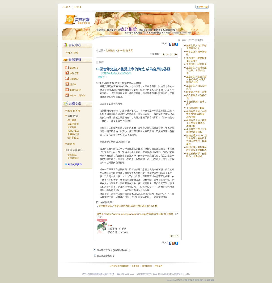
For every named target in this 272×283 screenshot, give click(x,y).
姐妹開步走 (73, 123)
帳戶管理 (73, 52)
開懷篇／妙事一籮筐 (196, 92)
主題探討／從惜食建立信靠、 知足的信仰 (196, 70)
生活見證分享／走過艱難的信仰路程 (196, 130)
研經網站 (72, 79)
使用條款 (135, 266)
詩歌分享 (72, 73)
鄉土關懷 (71, 120)
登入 (68, 7)
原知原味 (71, 127)
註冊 (79, 7)
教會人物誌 (73, 130)
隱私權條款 (147, 266)
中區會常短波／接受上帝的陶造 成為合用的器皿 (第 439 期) (128, 206)
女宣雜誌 (71, 154)
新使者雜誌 (73, 158)
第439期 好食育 (125, 50)
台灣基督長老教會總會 (119, 266)
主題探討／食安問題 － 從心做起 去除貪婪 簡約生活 (196, 79)
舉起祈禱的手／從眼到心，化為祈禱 (196, 155)
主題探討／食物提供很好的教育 (196, 59)
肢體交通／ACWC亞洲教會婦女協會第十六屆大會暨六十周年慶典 (196, 139)
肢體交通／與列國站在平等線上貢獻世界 (196, 148)
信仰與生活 (73, 137)
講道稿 (71, 144)
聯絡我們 (158, 266)
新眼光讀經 (73, 90)
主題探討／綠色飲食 (196, 64)
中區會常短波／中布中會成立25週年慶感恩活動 (196, 114)
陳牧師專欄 (73, 110)
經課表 (70, 84)
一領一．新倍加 (75, 95)
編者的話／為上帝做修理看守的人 (196, 47)
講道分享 (72, 68)
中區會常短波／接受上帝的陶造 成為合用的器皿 (196, 123)
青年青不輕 (73, 134)
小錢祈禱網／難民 (195, 108)
